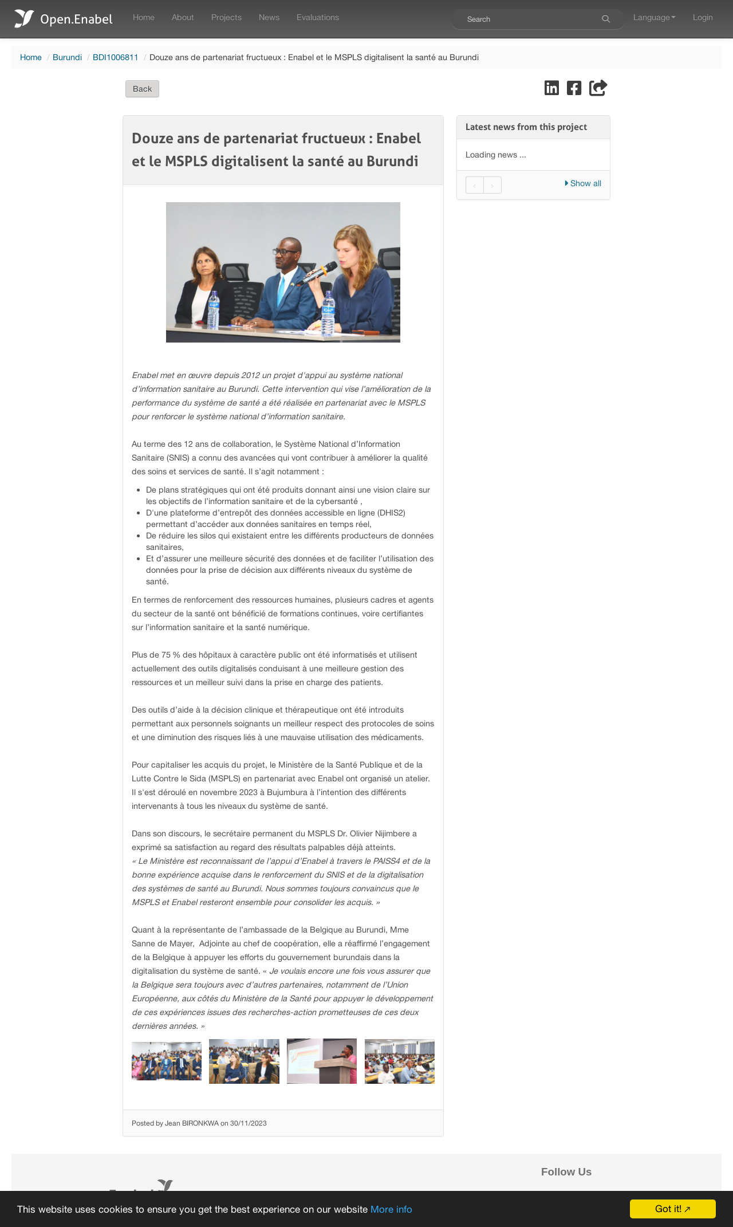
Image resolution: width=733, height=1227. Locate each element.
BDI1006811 (116, 57)
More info (391, 1209)
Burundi (67, 57)
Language (654, 17)
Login (703, 17)
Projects (226, 17)
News (269, 17)
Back (142, 88)
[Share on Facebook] (575, 91)
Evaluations (318, 17)
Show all (582, 183)
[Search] (606, 19)
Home (144, 17)
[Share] (598, 91)
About (183, 17)
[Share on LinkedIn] (553, 91)
